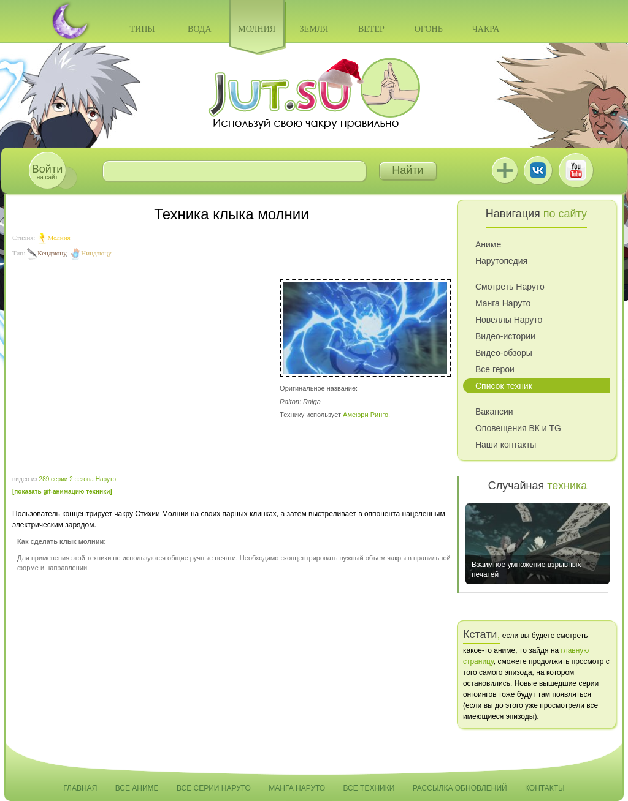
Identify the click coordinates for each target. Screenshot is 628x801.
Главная (80, 788)
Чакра (486, 29)
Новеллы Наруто (508, 320)
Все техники (368, 788)
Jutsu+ (505, 170)
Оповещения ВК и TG (518, 428)
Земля (314, 29)
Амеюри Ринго (365, 414)
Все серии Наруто (214, 788)
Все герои (495, 369)
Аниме (488, 244)
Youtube (576, 170)
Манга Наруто (502, 303)
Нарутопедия (501, 261)
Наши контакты (505, 444)
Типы (142, 29)
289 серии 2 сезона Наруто (77, 479)
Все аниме (137, 788)
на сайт (47, 172)
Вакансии (494, 411)
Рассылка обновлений (460, 788)
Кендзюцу (51, 253)
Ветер (371, 29)
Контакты (545, 788)
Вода (199, 29)
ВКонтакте (538, 170)
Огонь (429, 29)
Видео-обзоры (503, 353)
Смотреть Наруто (510, 286)
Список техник (503, 386)
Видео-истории (505, 336)
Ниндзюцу (96, 253)
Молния (256, 29)
